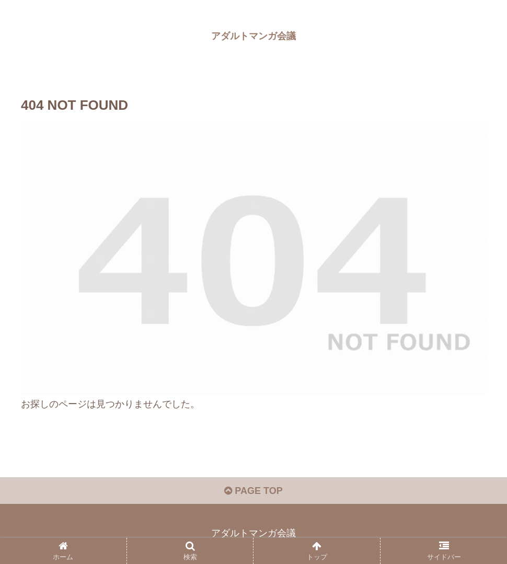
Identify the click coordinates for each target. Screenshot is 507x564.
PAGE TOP (253, 491)
